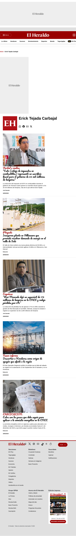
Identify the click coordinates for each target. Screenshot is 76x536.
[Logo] (38, 35)
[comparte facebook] (23, 127)
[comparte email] (27, 127)
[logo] (12, 444)
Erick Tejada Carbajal (11, 52)
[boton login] (74, 35)
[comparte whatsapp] (20, 127)
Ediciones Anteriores (58, 521)
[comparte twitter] (31, 127)
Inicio (2, 52)
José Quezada (6, 190)
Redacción (5, 252)
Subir (63, 445)
